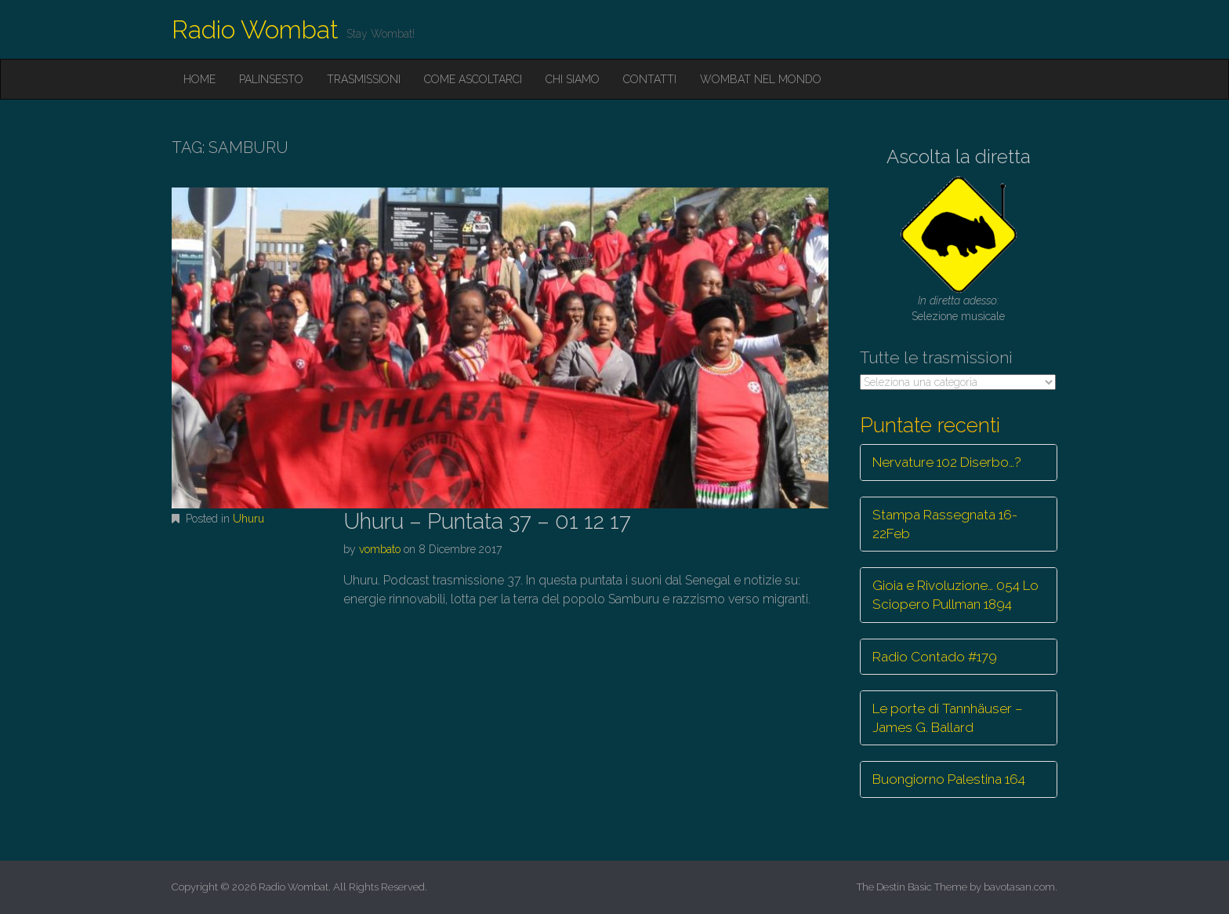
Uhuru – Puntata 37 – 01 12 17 (487, 521)
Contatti (649, 79)
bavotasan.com (1019, 887)
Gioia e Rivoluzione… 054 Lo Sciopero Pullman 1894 (955, 594)
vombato (380, 549)
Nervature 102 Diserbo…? (946, 462)
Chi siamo (573, 79)
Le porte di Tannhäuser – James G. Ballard (947, 718)
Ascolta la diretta (958, 156)
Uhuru (248, 518)
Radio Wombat (255, 29)
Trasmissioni (364, 79)
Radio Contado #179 (934, 657)
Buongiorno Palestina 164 (948, 779)
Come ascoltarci (473, 79)
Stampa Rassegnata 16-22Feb (944, 524)
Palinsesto (271, 79)
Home (199, 79)
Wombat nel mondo (760, 79)
